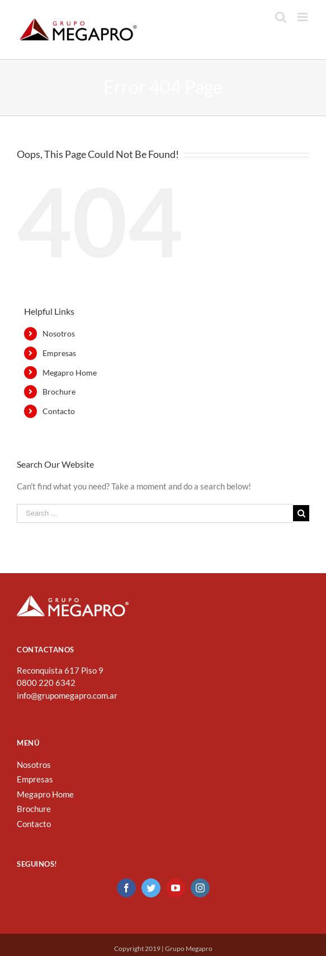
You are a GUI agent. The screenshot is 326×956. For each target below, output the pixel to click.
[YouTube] (175, 887)
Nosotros (58, 333)
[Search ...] (155, 513)
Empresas (59, 353)
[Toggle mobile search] (280, 17)
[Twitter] (150, 887)
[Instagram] (200, 887)
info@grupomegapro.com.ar (67, 695)
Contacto (58, 411)
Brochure (58, 391)
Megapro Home (69, 372)
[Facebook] (126, 887)
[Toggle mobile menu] (303, 17)
